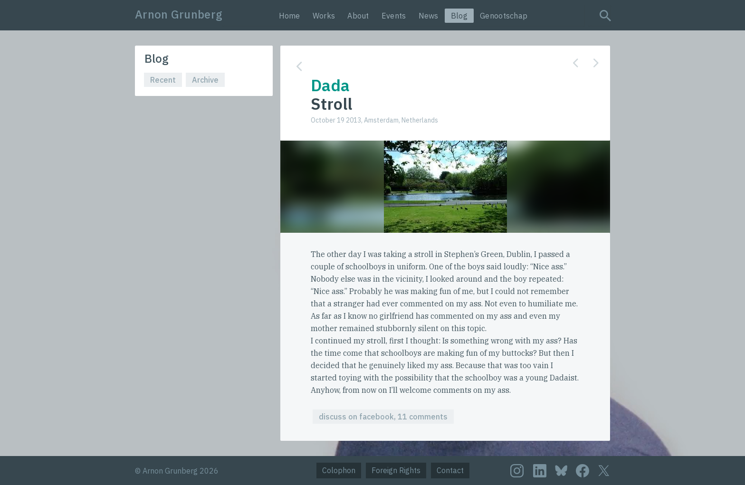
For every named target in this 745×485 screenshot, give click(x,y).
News (429, 15)
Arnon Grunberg (178, 14)
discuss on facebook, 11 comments (383, 416)
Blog (459, 15)
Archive (205, 80)
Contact (450, 470)
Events (394, 15)
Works (324, 15)
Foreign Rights (396, 470)
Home (289, 15)
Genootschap (503, 15)
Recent (163, 80)
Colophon (338, 470)
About (358, 15)
